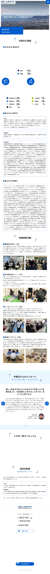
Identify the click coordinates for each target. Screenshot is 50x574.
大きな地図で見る (25, 565)
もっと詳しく (25, 454)
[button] (3, 403)
